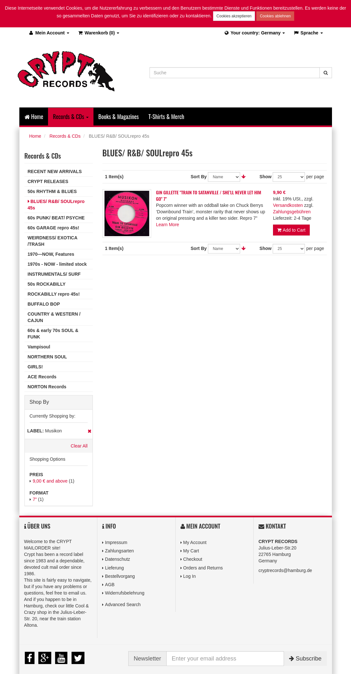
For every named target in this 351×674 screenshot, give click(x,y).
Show (265, 176)
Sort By (199, 176)
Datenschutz (117, 559)
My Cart (191, 550)
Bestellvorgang (120, 576)
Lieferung (114, 567)
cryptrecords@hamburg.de (285, 570)
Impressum (116, 542)
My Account (194, 542)
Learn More (167, 224)
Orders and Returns (203, 567)
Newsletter (147, 658)
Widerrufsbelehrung (124, 593)
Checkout (192, 559)
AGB (110, 584)
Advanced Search (123, 604)
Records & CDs (64, 136)
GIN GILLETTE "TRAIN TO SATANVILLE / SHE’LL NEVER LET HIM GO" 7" (208, 195)
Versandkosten (288, 205)
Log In (189, 576)
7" (35, 499)
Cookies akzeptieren (234, 16)
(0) (98, 32)
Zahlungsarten (119, 550)
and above (50, 481)
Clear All (79, 445)
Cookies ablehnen (275, 16)
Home (34, 116)
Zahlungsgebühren (292, 211)
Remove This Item (89, 431)
